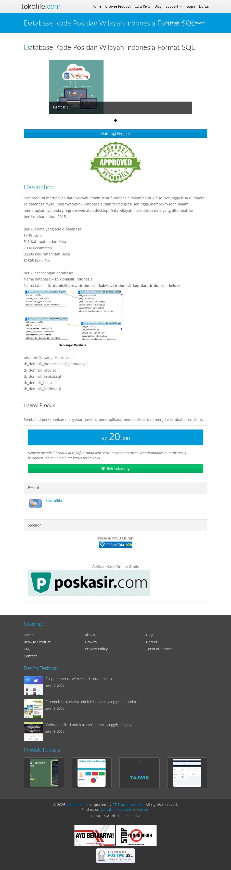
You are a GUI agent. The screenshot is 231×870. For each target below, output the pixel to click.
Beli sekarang (115, 468)
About (90, 634)
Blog (149, 634)
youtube (107, 809)
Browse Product (37, 642)
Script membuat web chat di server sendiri (79, 678)
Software (197, 23)
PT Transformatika (128, 804)
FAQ (27, 648)
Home (29, 634)
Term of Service (159, 648)
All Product (174, 23)
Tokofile (41, 6)
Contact (30, 656)
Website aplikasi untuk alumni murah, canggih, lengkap (88, 724)
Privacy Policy (96, 648)
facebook (124, 809)
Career (152, 642)
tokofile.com (76, 804)
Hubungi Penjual (115, 133)
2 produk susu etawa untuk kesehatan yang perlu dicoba (90, 701)
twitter (142, 809)
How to (91, 642)
